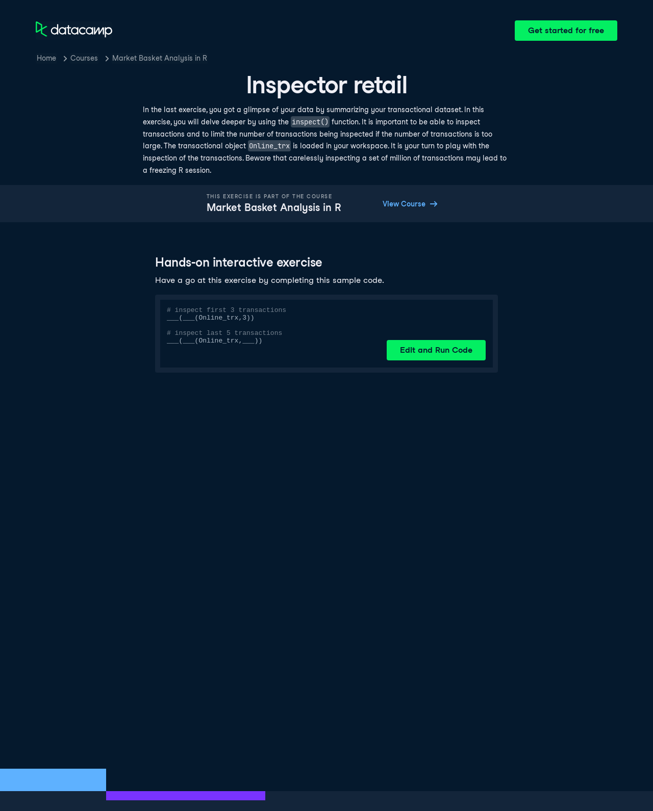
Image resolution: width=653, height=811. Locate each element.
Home (46, 58)
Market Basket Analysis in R (159, 58)
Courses (84, 58)
